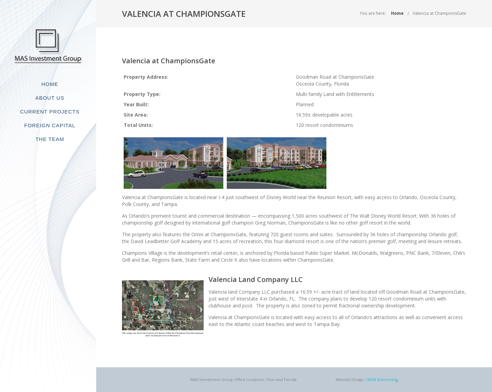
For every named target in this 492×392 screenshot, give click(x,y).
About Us (49, 98)
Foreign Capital (50, 125)
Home (50, 84)
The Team (49, 139)
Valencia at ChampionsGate (439, 13)
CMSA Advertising (382, 379)
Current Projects (49, 112)
